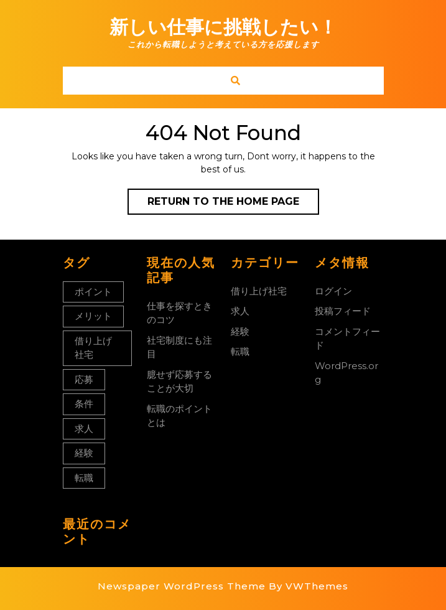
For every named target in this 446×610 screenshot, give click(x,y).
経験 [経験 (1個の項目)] (84, 453)
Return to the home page (233, 204)
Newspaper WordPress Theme (182, 586)
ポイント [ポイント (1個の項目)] (93, 292)
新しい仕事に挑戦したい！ (223, 27)
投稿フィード (343, 311)
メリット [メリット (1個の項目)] (93, 316)
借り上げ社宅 (259, 291)
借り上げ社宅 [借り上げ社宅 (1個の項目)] (93, 348)
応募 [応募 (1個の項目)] (84, 379)
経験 (240, 331)
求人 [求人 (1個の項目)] (84, 428)
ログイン (333, 291)
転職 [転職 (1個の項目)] (84, 478)
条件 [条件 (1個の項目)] (84, 404)
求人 (240, 311)
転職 (240, 351)
